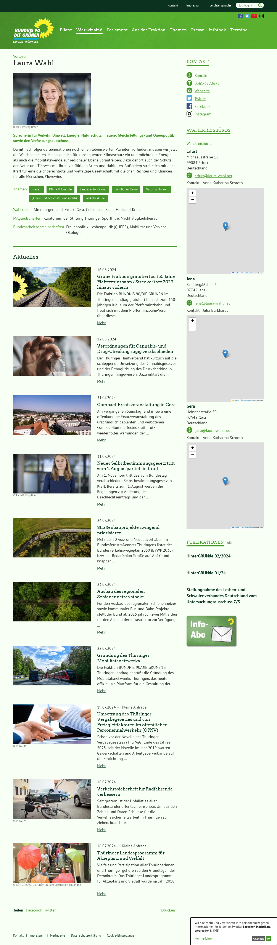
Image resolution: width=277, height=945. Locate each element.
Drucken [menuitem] (168, 912)
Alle (229, 543)
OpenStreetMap (248, 273)
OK (268, 938)
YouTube (254, 16)
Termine (239, 29)
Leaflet (235, 273)
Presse (197, 29)
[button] (225, 226)
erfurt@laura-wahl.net (213, 175)
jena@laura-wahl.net (212, 303)
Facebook (240, 16)
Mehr (101, 325)
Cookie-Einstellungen (121, 938)
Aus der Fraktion (149, 29)
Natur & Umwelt (46, 200)
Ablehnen (256, 938)
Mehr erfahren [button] (204, 938)
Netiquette (57, 938)
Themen (178, 29)
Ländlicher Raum (145, 189)
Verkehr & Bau (146, 200)
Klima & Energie (67, 189)
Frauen (37, 189)
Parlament (117, 29)
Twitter (247, 16)
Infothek (217, 29)
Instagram (261, 16)
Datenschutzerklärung (86, 938)
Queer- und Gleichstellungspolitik (97, 200)
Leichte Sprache (216, 5)
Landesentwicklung (106, 189)
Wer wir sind (89, 29)
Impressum (189, 5)
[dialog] (233, 931)
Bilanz (66, 29)
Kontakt (169, 5)
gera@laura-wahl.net (212, 430)
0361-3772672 (207, 83)
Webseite (202, 90)
